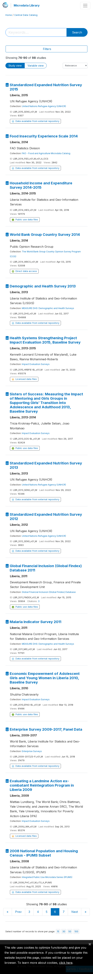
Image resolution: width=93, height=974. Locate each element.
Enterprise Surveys (32, 751)
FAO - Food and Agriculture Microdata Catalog (46, 153)
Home (8, 15)
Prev (18, 912)
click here (65, 962)
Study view (15, 65)
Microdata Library (27, 5)
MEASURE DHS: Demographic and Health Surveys (48, 308)
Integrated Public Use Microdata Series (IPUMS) (47, 877)
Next (74, 912)
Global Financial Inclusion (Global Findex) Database (49, 592)
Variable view (36, 65)
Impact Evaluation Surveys (36, 364)
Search (77, 32)
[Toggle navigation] (85, 5)
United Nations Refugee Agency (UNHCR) (44, 106)
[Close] (89, 944)
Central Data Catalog (25, 15)
